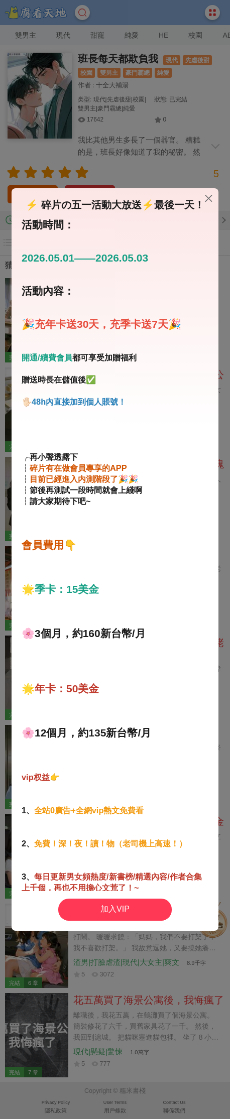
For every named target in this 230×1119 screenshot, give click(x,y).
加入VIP (115, 909)
